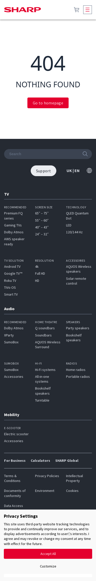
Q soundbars (45, 328)
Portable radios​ (78, 376)
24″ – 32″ (42, 234)
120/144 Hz (74, 232)
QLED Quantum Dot (77, 215)
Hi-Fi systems (45, 369)
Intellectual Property (74, 478)
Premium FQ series (13, 215)
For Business (15, 460)
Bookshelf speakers (74, 337)
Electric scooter (16, 434)
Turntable (42, 400)
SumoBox (11, 342)
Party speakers (77, 328)
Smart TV (11, 294)
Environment (44, 490)
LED (68, 225)
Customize (48, 566)
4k (37, 266)
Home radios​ (76, 369)
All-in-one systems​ (42, 379)
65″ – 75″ (42, 213)
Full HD (40, 273)
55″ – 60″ (42, 220)
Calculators (40, 460)
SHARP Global (66, 460)
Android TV (12, 266)
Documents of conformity (15, 493)
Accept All (48, 553)
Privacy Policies (47, 476)
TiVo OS (10, 287)
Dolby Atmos (14, 232)
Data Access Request (13, 508)
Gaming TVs (13, 225)
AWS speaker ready (14, 241)
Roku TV (10, 280)
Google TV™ (13, 273)
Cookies (72, 490)
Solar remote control (76, 281)
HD (37, 280)
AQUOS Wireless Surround (47, 344)
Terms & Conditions (12, 478)
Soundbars (43, 335)
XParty (9, 335)
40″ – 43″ (42, 227)
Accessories (13, 376)
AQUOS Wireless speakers (78, 269)
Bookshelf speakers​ (43, 390)
